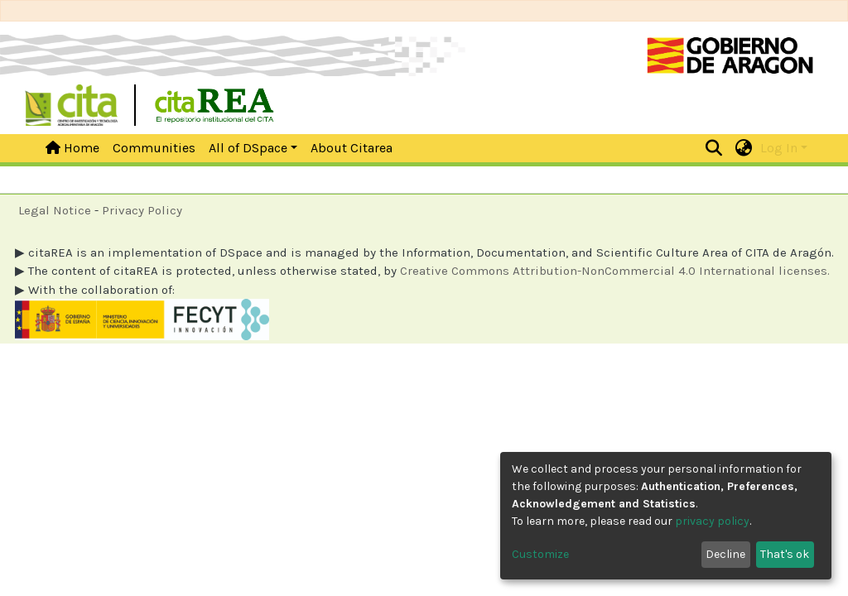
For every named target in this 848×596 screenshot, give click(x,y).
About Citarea (352, 148)
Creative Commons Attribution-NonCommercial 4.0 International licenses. (615, 270)
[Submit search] (714, 148)
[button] (744, 148)
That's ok (784, 554)
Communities (154, 148)
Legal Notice (54, 210)
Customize (540, 554)
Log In (778, 148)
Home (72, 148)
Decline (725, 554)
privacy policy (712, 521)
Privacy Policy (142, 210)
